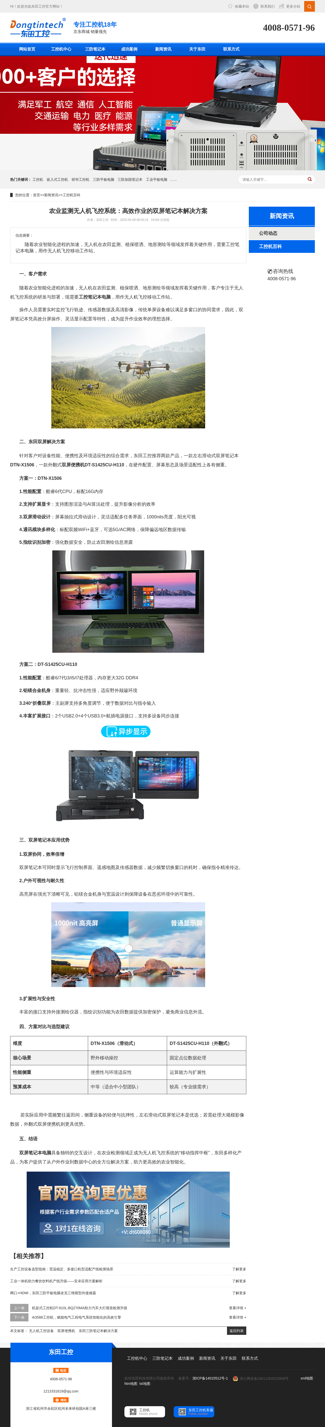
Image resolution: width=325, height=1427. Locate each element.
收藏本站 (242, 6)
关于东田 (197, 49)
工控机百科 (71, 195)
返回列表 (237, 1331)
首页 (36, 195)
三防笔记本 (95, 49)
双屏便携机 (66, 1331)
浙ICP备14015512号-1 (210, 1378)
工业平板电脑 (156, 179)
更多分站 (293, 6)
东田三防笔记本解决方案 (98, 1331)
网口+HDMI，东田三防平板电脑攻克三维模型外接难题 (53, 1293)
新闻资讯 (163, 49)
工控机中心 (61, 49)
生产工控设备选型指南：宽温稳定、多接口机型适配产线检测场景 (61, 1269)
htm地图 (130, 1384)
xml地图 (307, 1378)
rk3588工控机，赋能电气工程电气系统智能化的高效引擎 (76, 1317)
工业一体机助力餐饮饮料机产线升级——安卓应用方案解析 (56, 1281)
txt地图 (144, 1384)
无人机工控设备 (41, 1331)
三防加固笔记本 (130, 179)
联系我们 (268, 6)
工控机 (37, 179)
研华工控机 (80, 179)
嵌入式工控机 (57, 179)
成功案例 (129, 49)
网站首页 (27, 49)
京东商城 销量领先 (95, 27)
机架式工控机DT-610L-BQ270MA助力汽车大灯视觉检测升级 (79, 1308)
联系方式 (231, 49)
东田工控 (38, 6)
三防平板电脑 (103, 179)
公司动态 (268, 233)
